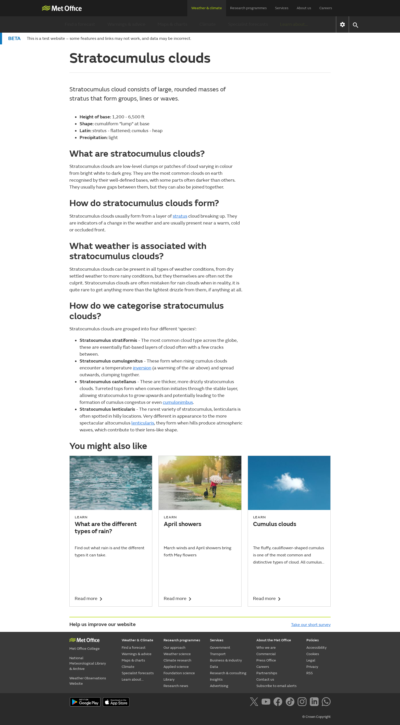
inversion (142, 368)
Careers (325, 8)
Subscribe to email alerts (276, 686)
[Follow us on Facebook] (278, 702)
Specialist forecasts (248, 24)
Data (214, 667)
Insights (216, 679)
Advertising (219, 686)
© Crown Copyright (316, 717)
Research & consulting (228, 673)
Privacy (312, 667)
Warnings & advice (126, 24)
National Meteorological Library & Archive (87, 663)
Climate (207, 24)
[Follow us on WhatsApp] (326, 702)
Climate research (177, 660)
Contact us (265, 679)
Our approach (174, 647)
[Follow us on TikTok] (290, 702)
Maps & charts (172, 24)
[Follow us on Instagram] (302, 702)
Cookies (312, 654)
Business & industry (226, 660)
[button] (355, 24)
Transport (218, 654)
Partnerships (266, 673)
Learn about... (294, 24)
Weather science (177, 654)
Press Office (266, 660)
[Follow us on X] (254, 702)
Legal (310, 660)
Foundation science (179, 673)
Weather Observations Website (87, 681)
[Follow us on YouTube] (266, 702)
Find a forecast (80, 24)
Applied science (176, 667)
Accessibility (316, 647)
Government (220, 647)
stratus (180, 216)
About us (304, 8)
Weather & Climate (137, 640)
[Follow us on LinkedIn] (315, 702)
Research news (176, 686)
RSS (309, 673)
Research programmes (248, 8)
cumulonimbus (178, 402)
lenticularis (142, 423)
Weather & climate (206, 8)
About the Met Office (273, 640)
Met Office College (84, 648)
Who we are (266, 647)
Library (169, 679)
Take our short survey (311, 624)
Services (282, 8)
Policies (312, 640)
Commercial (266, 654)
